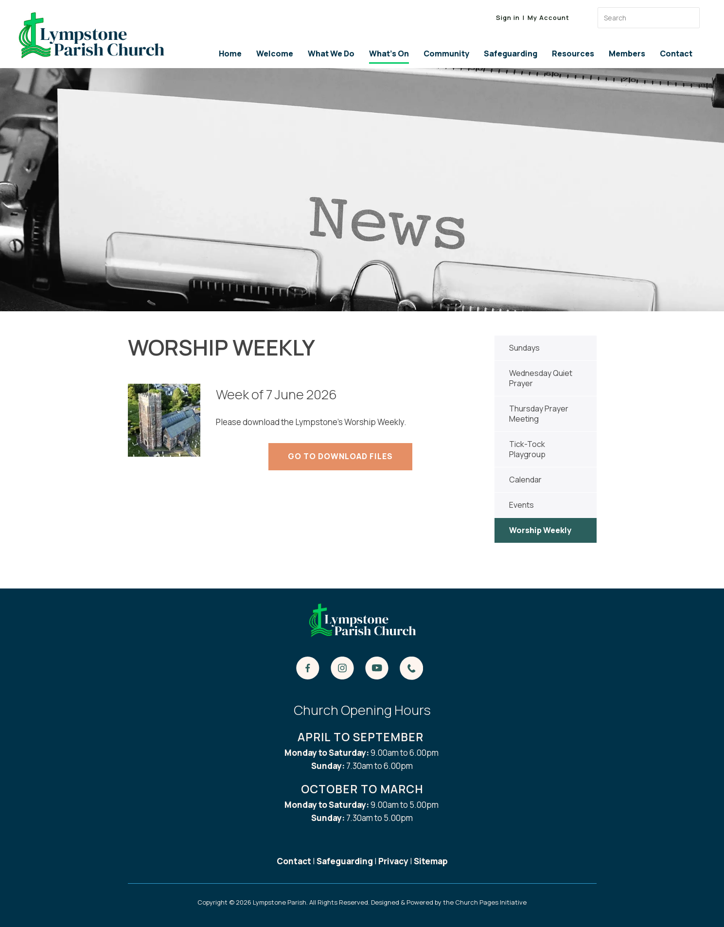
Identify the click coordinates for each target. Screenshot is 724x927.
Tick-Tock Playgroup (527, 449)
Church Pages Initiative (491, 902)
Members (627, 53)
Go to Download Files (340, 456)
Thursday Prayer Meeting (538, 413)
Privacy (393, 861)
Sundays (524, 347)
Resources (573, 53)
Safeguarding (510, 53)
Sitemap (431, 861)
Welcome (274, 53)
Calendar (525, 479)
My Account (548, 17)
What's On (389, 53)
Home (230, 53)
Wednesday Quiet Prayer (540, 378)
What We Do (331, 53)
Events (521, 504)
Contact (676, 53)
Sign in (508, 17)
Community (446, 53)
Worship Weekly (540, 530)
